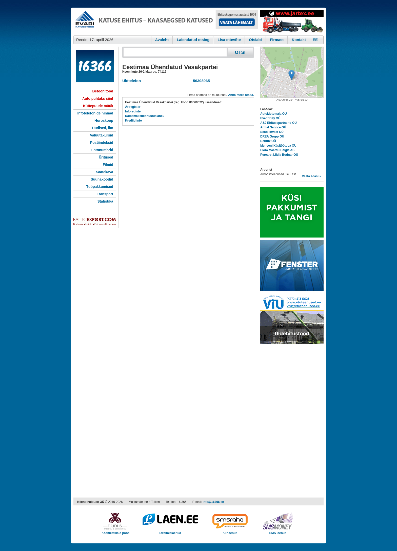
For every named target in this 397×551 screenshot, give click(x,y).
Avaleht (162, 39)
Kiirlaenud (230, 531)
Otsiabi (255, 39)
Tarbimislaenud (170, 531)
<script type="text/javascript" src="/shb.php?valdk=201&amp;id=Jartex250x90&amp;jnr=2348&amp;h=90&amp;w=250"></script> (292, 21)
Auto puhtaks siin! (97, 98)
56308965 (200, 80)
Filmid (108, 165)
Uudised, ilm (102, 128)
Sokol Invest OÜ (272, 132)
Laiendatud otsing (193, 39)
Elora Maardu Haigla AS (277, 150)
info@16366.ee (213, 502)
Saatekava (104, 172)
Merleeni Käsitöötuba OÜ (278, 145)
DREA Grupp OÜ (272, 136)
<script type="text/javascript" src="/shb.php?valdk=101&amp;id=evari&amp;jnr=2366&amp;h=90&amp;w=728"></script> (165, 21)
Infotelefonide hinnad (95, 113)
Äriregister (133, 107)
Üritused (106, 157)
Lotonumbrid (102, 150)
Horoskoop (103, 121)
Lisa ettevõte (229, 39)
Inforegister (133, 111)
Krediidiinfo (133, 120)
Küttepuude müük (98, 106)
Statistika (105, 201)
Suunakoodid (102, 179)
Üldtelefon (131, 80)
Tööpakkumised (99, 187)
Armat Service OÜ (273, 127)
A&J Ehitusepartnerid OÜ (278, 123)
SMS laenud (277, 531)
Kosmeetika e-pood (116, 531)
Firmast (277, 39)
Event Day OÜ (270, 118)
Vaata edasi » (311, 176)
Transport (105, 194)
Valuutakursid (101, 135)
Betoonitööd (102, 91)
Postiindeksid (101, 143)
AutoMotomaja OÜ (273, 113)
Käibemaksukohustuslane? (144, 116)
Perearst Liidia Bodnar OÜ (279, 154)
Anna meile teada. (241, 95)
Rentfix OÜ (268, 141)
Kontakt (299, 39)
